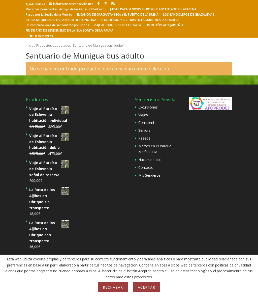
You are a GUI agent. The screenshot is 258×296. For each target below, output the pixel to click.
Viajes (143, 114)
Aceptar (146, 287)
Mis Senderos (149, 175)
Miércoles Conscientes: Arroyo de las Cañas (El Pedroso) (66, 9)
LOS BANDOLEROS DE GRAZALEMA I (188, 15)
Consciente (147, 122)
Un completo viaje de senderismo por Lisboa (57, 25)
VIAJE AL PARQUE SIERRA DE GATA (117, 25)
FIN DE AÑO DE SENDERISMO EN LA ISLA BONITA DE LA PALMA (69, 31)
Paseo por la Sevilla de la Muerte (49, 15)
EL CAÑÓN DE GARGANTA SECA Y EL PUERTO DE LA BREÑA (117, 15)
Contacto (145, 167)
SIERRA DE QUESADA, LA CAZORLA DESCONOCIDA (61, 20)
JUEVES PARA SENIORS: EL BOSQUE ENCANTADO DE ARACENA (153, 9)
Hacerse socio (150, 159)
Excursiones (148, 107)
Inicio (30, 45)
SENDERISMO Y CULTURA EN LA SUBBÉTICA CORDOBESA (140, 20)
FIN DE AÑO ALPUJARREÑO (164, 25)
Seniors (144, 130)
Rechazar (113, 287)
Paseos (144, 138)
